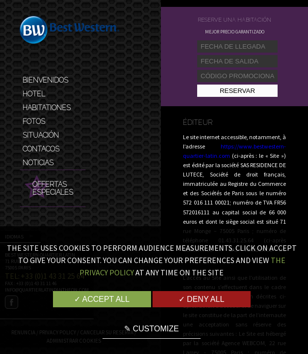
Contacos (41, 149)
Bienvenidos (45, 80)
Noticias (38, 163)
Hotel (34, 94)
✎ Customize (151, 328)
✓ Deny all (202, 299)
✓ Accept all (101, 299)
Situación (41, 135)
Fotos (34, 121)
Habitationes (47, 108)
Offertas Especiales (52, 188)
